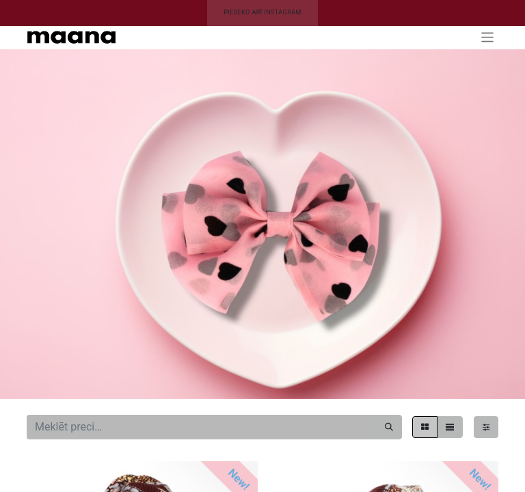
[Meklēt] (389, 427)
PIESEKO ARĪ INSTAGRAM (262, 12)
